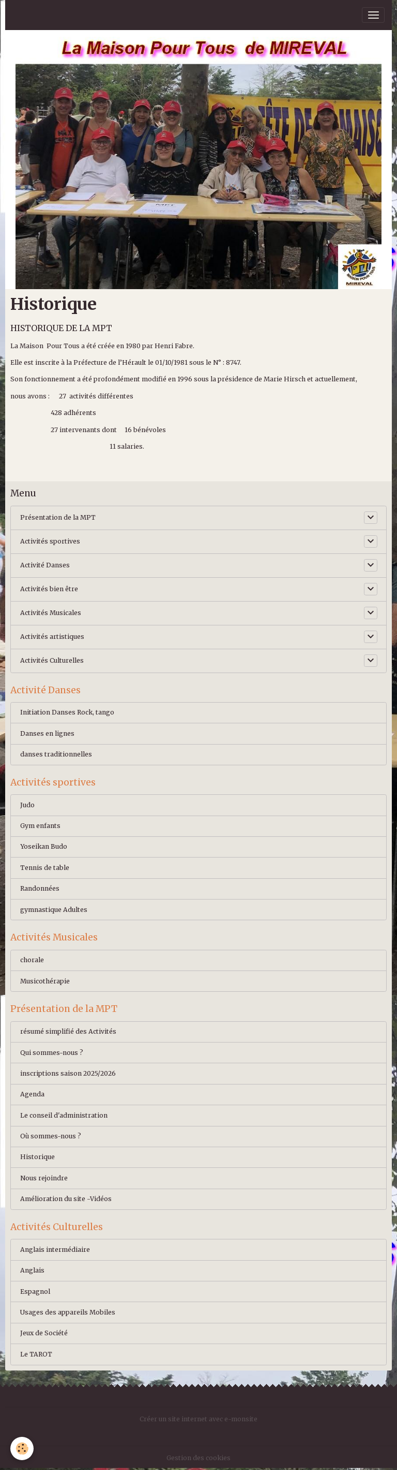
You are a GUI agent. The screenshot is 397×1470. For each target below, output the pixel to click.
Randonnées (39, 888)
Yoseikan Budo (43, 846)
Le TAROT (36, 1354)
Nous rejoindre (44, 1178)
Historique (37, 1157)
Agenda (32, 1094)
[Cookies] (22, 1448)
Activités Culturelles (52, 660)
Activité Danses (45, 565)
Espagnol (35, 1291)
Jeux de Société (44, 1333)
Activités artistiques (52, 636)
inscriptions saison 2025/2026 (68, 1073)
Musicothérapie (45, 981)
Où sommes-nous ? (50, 1136)
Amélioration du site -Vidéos (66, 1199)
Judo (27, 805)
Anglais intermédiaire (55, 1249)
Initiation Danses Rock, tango (67, 712)
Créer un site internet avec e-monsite (198, 1419)
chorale (32, 960)
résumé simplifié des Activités (68, 1031)
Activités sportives (50, 541)
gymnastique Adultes (53, 910)
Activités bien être (49, 589)
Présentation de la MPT (58, 517)
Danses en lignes (47, 733)
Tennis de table (44, 868)
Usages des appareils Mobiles (67, 1312)
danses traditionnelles (56, 754)
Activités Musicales (50, 613)
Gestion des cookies (198, 1458)
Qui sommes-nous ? (51, 1053)
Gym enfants (40, 826)
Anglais (32, 1270)
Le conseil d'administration (64, 1115)
